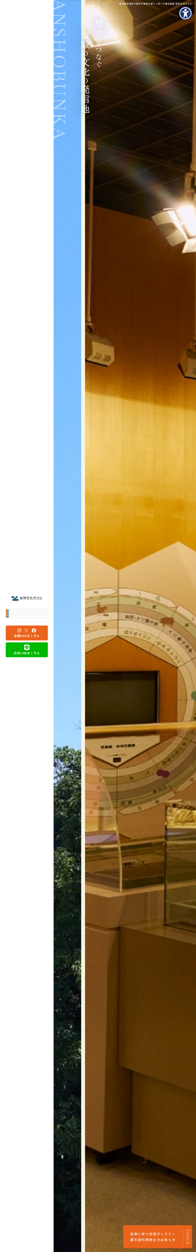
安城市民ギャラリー (26, 619)
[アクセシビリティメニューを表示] (185, 13)
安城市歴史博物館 (25, 607)
